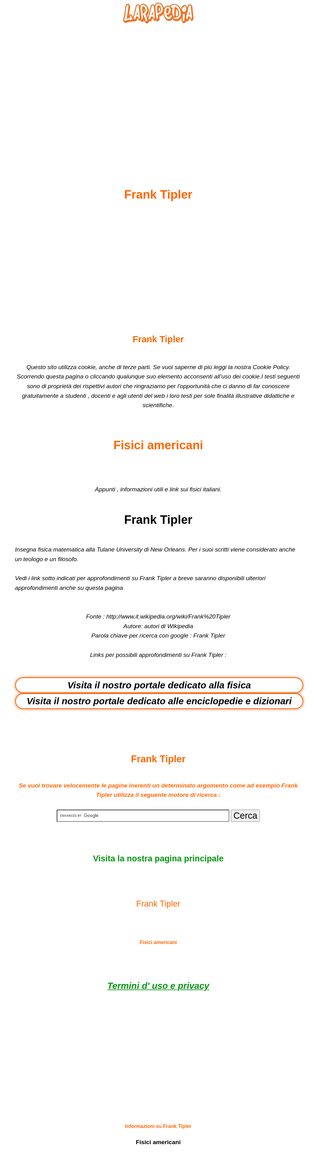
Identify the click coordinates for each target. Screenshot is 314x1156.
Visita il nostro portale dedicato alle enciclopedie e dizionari (159, 701)
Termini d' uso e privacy (158, 986)
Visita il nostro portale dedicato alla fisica (159, 685)
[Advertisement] (158, 90)
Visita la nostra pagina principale (158, 858)
